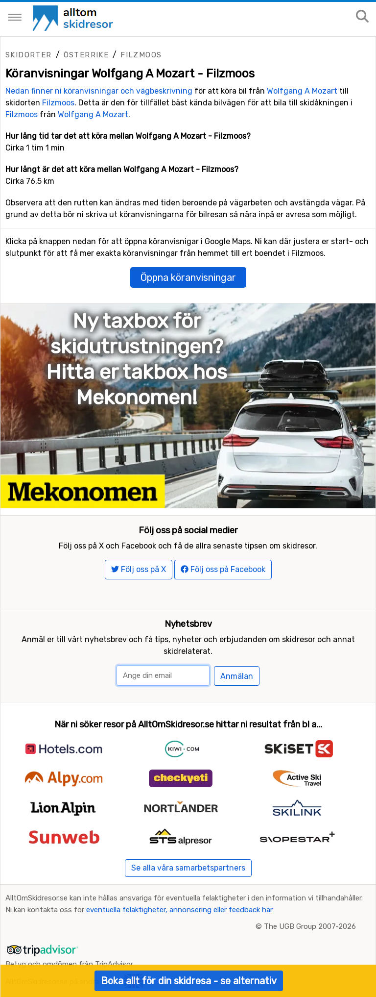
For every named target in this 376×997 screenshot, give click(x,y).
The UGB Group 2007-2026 (310, 926)
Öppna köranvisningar (188, 277)
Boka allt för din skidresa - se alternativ (189, 981)
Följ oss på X (138, 569)
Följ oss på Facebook (223, 569)
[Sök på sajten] (362, 17)
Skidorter (28, 54)
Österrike (86, 54)
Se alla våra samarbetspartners (188, 867)
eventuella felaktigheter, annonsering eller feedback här (179, 909)
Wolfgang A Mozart (302, 91)
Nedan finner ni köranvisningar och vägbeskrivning (98, 91)
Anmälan (236, 676)
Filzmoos (141, 54)
